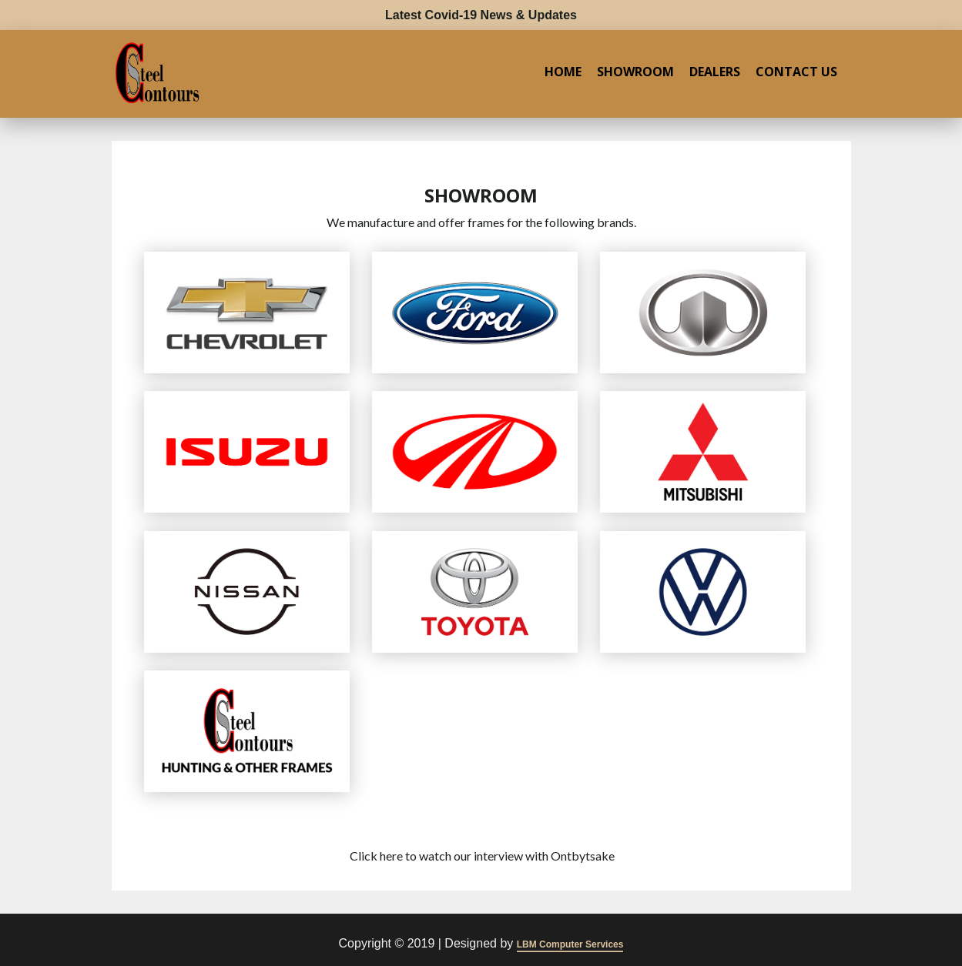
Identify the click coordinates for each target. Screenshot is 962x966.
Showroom (635, 71)
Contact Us (796, 71)
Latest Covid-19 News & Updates (481, 15)
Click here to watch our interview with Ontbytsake (482, 855)
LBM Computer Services (570, 944)
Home (563, 71)
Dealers (714, 71)
